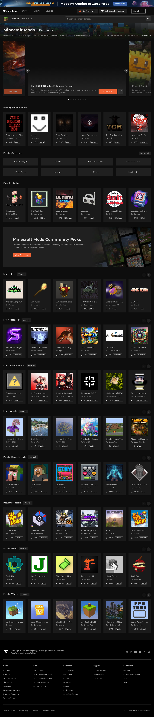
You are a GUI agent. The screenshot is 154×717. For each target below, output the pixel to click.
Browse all (144, 153)
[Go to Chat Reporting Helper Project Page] (14, 387)
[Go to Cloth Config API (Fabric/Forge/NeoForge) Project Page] (64, 570)
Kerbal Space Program (11, 690)
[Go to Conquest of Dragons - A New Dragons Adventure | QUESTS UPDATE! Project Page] (64, 341)
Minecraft (7, 674)
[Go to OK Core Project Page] (139, 295)
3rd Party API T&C (40, 686)
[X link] (144, 651)
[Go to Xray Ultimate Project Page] (114, 478)
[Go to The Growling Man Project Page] (114, 129)
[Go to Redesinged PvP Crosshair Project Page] (89, 387)
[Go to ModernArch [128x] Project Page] (114, 387)
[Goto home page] (10, 11)
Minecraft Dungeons (11, 694)
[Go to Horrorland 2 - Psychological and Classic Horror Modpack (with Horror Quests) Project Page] (139, 129)
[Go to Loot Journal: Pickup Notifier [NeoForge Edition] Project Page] (139, 205)
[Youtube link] (135, 651)
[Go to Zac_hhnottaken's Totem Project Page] (139, 387)
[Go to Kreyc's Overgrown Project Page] (14, 295)
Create (38, 11)
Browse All (26, 19)
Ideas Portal (67, 674)
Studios (51, 11)
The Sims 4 (7, 682)
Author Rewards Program (42, 678)
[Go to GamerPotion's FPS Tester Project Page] (139, 616)
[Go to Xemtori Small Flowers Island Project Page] (64, 433)
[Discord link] (140, 651)
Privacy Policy (23, 711)
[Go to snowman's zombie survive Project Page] (39, 341)
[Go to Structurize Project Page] (39, 295)
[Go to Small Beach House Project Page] (39, 433)
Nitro (125, 682)
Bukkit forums (68, 690)
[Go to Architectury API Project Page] (89, 570)
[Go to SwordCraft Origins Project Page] (14, 341)
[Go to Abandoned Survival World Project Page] (139, 433)
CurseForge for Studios (131, 674)
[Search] (148, 18)
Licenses (35, 711)
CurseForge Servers (70, 694)
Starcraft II (7, 686)
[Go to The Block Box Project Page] (39, 205)
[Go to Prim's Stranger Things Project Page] (14, 129)
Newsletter (67, 682)
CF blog (66, 678)
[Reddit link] (149, 651)
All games (6, 670)
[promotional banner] (77, 3)
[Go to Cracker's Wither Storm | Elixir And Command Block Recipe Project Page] (114, 295)
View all (22, 274)
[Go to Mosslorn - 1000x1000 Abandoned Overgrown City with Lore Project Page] (114, 616)
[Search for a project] (105, 18)
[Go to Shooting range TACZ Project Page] (114, 433)
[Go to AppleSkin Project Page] (139, 570)
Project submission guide (42, 674)
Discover (15, 19)
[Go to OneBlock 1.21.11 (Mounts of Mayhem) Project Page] (89, 616)
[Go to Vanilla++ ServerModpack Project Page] (89, 341)
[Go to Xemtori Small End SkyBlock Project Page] (14, 433)
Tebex (125, 678)
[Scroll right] (149, 275)
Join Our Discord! (70, 670)
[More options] (149, 11)
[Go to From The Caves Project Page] (64, 129)
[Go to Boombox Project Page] (89, 205)
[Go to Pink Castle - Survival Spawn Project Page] (89, 433)
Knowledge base (99, 670)
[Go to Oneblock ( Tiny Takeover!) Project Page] (14, 616)
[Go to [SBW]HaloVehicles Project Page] (89, 295)
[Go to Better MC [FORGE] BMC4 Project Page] (89, 524)
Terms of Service (9, 711)
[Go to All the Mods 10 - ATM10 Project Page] (14, 524)
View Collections (22, 255)
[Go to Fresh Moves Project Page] (39, 478)
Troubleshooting (99, 674)
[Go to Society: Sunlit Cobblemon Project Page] (114, 205)
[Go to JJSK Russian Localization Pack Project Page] (64, 387)
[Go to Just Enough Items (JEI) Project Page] (39, 570)
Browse (26, 11)
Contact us (97, 678)
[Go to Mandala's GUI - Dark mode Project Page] (89, 478)
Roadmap (67, 686)
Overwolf (126, 670)
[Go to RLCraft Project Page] (114, 524)
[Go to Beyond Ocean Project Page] (64, 205)
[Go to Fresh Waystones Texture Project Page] (139, 478)
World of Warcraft (10, 678)
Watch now (107, 91)
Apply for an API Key (41, 682)
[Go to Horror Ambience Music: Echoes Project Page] (89, 129)
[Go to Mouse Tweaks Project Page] (114, 570)
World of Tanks (9, 698)
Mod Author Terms (48, 711)
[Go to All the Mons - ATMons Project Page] (139, 524)
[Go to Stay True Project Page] (64, 478)
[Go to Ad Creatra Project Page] (114, 341)
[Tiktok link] (130, 651)
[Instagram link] (126, 651)
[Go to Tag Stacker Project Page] (14, 205)
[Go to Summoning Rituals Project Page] (64, 295)
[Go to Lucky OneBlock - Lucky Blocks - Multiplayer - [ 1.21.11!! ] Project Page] (39, 616)
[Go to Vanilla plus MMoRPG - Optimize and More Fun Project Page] (139, 341)
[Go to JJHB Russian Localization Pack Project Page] (39, 387)
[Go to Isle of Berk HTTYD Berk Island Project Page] (64, 616)
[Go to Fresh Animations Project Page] (14, 478)
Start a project (38, 670)
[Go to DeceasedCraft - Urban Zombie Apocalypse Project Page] (64, 524)
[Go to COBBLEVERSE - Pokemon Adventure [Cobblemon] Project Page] (39, 524)
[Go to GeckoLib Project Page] (14, 570)
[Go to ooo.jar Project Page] (39, 129)
